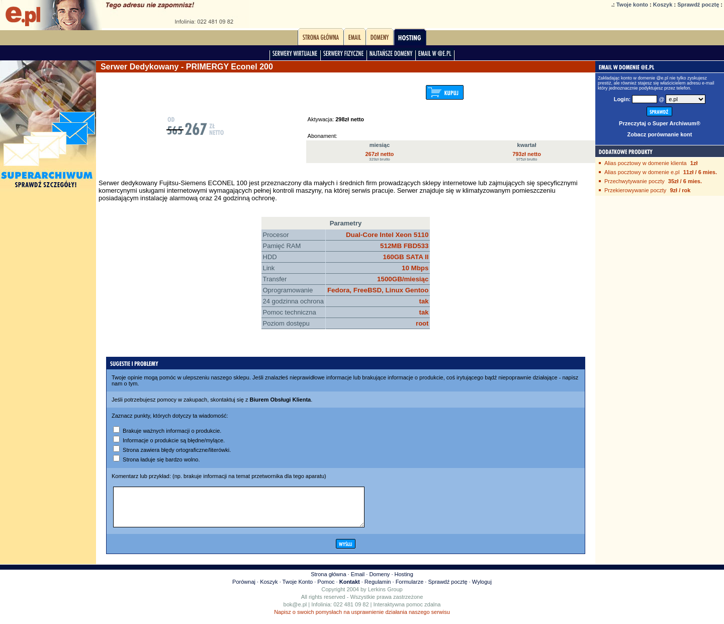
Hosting (404, 582)
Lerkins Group (385, 597)
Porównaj (243, 589)
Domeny (379, 582)
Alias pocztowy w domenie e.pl (642, 172)
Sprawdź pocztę (698, 5)
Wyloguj (482, 589)
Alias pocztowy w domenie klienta (645, 163)
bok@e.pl (295, 612)
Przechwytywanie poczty (634, 181)
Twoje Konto (298, 589)
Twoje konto (632, 5)
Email (358, 582)
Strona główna (328, 582)
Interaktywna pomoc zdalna (407, 612)
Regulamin (378, 589)
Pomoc (325, 589)
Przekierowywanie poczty (635, 190)
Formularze (410, 589)
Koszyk (663, 5)
